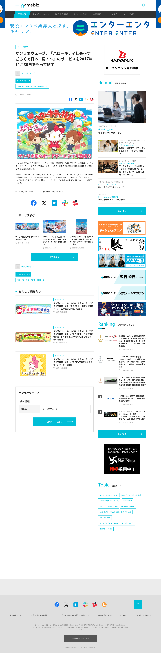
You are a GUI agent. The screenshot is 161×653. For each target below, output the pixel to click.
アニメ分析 (129, 14)
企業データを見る (54, 421)
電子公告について (105, 615)
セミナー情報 (80, 14)
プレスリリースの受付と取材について (76, 615)
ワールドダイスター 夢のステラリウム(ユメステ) (116, 556)
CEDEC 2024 (127, 533)
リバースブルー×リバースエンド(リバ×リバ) (115, 544)
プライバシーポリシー (142, 615)
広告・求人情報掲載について (42, 615)
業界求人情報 (61, 14)
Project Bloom (105, 550)
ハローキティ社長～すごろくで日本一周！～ (32, 86)
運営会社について (17, 615)
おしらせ (123, 615)
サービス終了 (22, 47)
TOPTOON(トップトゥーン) (109, 533)
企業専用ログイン (80, 638)
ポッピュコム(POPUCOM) (109, 539)
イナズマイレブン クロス (108, 528)
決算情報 (97, 14)
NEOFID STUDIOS (106, 561)
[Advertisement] (122, 92)
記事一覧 (22, 14)
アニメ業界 (112, 14)
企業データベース (40, 14)
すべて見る (54, 256)
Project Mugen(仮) (128, 539)
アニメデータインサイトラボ (131, 528)
